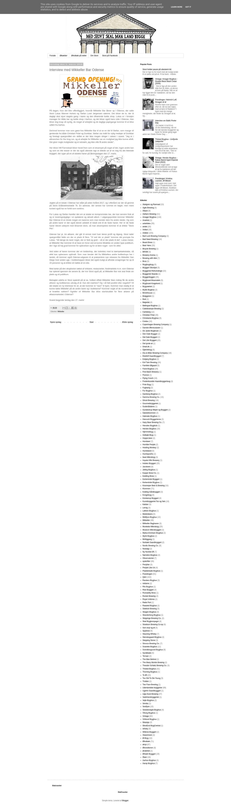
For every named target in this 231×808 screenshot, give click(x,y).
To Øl (145, 675)
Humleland (147, 451)
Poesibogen (147, 574)
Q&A (144, 577)
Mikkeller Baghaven (151, 523)
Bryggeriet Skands (150, 274)
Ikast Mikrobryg (149, 457)
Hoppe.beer (147, 438)
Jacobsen (146, 467)
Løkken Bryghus (149, 511)
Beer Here (147, 245)
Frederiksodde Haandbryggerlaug (156, 381)
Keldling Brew (148, 476)
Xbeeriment (147, 735)
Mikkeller (61, 311)
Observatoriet (148, 558)
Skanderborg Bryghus (152, 615)
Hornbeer (146, 441)
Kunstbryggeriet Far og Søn (154, 501)
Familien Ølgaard (150, 365)
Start (91, 322)
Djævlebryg (147, 350)
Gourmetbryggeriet (150, 403)
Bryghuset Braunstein (151, 280)
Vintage (146, 716)
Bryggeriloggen (149, 277)
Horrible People (149, 444)
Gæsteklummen (149, 413)
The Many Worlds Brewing (153, 662)
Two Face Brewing (150, 684)
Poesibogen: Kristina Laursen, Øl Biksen (163, 179)
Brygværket (147, 286)
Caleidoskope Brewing (152, 309)
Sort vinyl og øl (149, 628)
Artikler (145, 233)
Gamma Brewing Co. (151, 397)
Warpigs (146, 722)
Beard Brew (147, 242)
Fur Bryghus (148, 391)
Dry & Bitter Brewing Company (155, 353)
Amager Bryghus (149, 217)
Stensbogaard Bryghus (152, 637)
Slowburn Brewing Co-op (153, 624)
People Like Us (149, 568)
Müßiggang (147, 539)
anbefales (147, 223)
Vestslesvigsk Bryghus (152, 710)
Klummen (146, 489)
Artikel (145, 230)
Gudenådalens (149, 406)
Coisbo (145, 321)
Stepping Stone (149, 640)
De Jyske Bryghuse (151, 331)
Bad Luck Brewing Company (154, 236)
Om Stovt (94, 56)
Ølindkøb (146, 741)
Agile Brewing (148, 208)
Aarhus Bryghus (149, 760)
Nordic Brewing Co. (151, 546)
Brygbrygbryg (148, 264)
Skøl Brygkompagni (151, 621)
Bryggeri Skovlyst (150, 268)
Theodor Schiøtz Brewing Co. (155, 665)
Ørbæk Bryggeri (149, 754)
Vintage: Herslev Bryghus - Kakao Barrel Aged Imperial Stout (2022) (166, 160)
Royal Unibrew (149, 599)
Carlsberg (147, 312)
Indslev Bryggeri (149, 463)
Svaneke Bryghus (150, 647)
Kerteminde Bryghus (151, 482)
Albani (145, 211)
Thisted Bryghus (149, 669)
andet (145, 227)
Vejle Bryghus (148, 700)
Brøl (144, 299)
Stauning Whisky (149, 634)
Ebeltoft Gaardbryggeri (152, 356)
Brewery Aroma (149, 255)
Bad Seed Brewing (150, 239)
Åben (145, 757)
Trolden (146, 681)
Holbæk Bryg (148, 435)
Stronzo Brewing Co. (151, 643)
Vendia (145, 703)
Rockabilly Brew (149, 593)
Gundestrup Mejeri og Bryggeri (155, 410)
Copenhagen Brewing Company (156, 324)
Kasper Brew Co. (150, 473)
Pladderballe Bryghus (151, 571)
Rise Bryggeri (148, 590)
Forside (53, 56)
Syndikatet (147, 653)
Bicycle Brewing (149, 249)
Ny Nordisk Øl (148, 552)
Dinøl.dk (146, 347)
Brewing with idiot (150, 258)
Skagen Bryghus (149, 612)
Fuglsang (146, 388)
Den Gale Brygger (150, 334)
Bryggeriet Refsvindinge (152, 271)
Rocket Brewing (149, 596)
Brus (144, 261)
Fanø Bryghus (148, 369)
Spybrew (146, 631)
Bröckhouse (147, 293)
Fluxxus (146, 375)
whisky (145, 729)
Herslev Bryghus (149, 429)
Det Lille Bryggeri (150, 340)
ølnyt (145, 744)
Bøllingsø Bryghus (150, 305)
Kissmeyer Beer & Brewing (154, 485)
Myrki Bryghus (148, 536)
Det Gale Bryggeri (150, 337)
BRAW (145, 252)
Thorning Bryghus (150, 672)
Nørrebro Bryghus (150, 555)
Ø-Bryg (145, 738)
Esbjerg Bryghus (149, 359)
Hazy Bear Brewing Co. (152, 422)
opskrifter (146, 561)
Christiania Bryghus (151, 318)
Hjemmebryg (148, 432)
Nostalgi (146, 549)
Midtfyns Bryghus (150, 517)
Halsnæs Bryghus (150, 416)
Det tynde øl (148, 343)
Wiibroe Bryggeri (149, 732)
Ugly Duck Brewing (150, 694)
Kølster (145, 504)
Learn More (176, 7)
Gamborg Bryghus (150, 394)
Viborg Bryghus (149, 713)
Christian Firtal (149, 315)
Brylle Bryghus (149, 290)
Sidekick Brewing (150, 609)
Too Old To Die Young (151, 678)
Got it (188, 7)
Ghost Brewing (149, 400)
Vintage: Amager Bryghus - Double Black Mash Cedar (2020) (166, 81)
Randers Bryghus (150, 580)
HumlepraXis (148, 454)
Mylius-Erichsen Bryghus (153, 533)
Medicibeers (148, 514)
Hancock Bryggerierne (152, 419)
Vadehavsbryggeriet (151, 697)
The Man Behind (149, 659)
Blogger (125, 800)
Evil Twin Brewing (150, 362)
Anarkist (146, 220)
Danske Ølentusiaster (151, 328)
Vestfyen (146, 706)
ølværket (146, 751)
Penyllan (146, 564)
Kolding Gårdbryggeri (151, 492)
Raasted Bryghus (150, 605)
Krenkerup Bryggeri (151, 498)
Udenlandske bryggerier (152, 688)
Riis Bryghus (148, 587)
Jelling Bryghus (149, 470)
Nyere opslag (55, 322)
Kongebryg (147, 495)
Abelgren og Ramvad (151, 204)
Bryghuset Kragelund (151, 283)
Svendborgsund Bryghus (153, 650)
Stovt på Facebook (110, 56)
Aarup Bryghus (149, 763)
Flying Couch (148, 378)
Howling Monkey (149, 448)
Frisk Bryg (147, 384)
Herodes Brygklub (150, 426)
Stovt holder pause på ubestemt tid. (157, 69)
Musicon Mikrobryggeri (152, 530)
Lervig (145, 508)
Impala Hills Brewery (151, 460)
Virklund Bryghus (150, 719)
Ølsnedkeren (148, 748)
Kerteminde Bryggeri (151, 479)
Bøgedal (146, 302)
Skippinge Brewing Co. (152, 618)
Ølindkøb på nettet (78, 56)
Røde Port (147, 602)
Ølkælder (63, 56)
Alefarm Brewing (149, 214)
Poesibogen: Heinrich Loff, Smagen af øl (166, 101)
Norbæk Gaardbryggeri (152, 542)
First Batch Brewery (151, 372)
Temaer (146, 656)
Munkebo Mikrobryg (151, 527)
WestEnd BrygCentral (151, 726)
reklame (146, 583)
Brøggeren (147, 296)
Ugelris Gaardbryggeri (152, 691)
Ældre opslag (127, 322)
